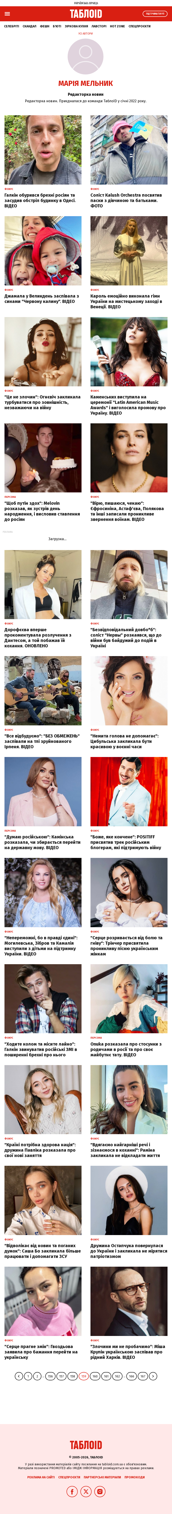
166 (131, 1376)
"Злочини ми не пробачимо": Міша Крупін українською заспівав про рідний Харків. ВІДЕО (127, 1352)
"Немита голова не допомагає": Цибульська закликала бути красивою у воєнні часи (124, 741)
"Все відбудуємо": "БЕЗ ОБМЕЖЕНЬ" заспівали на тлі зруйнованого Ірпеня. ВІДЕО (42, 741)
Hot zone (117, 26)
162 (117, 1376)
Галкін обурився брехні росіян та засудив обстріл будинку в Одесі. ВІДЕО (40, 200)
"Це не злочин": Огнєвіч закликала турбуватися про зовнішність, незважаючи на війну (42, 402)
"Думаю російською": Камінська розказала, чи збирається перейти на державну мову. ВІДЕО (42, 842)
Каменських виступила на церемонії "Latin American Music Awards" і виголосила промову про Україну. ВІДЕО (128, 405)
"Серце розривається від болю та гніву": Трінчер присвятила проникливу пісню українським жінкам (126, 946)
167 (142, 1376)
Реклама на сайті (41, 1477)
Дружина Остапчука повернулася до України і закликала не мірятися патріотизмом (128, 1251)
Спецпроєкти (139, 26)
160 (95, 1376)
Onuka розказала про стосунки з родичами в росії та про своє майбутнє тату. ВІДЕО (126, 1049)
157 (61, 1376)
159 (83, 1376)
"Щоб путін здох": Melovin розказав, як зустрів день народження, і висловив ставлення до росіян (42, 511)
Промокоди (135, 1477)
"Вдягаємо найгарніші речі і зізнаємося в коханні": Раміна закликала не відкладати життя (125, 1150)
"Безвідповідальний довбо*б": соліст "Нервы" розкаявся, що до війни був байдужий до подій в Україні (125, 637)
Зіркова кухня (76, 26)
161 (106, 1376)
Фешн (44, 26)
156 (50, 1376)
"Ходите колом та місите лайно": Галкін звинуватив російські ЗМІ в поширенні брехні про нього (40, 1049)
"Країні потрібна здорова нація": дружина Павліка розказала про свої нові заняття (40, 1150)
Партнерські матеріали (102, 1477)
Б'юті (57, 26)
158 (72, 1376)
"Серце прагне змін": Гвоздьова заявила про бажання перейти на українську (41, 1352)
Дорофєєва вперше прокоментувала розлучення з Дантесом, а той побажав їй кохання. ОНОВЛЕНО (37, 637)
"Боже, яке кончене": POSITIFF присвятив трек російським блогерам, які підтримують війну (125, 842)
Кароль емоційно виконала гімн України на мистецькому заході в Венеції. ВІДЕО (126, 301)
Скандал (29, 26)
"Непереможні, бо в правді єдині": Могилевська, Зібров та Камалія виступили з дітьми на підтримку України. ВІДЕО (40, 946)
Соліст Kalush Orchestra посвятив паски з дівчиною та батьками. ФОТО (126, 200)
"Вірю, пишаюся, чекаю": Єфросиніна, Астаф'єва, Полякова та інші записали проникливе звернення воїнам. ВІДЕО (127, 511)
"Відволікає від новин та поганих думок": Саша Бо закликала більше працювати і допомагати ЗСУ (42, 1251)
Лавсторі (99, 26)
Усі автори (85, 33)
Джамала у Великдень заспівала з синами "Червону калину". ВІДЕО (41, 298)
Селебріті (11, 26)
